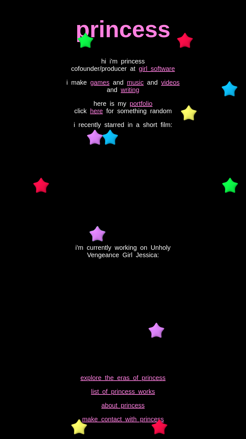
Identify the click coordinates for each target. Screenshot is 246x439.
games (100, 82)
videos (170, 82)
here (96, 110)
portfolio (141, 103)
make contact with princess (123, 419)
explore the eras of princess (123, 377)
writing (130, 89)
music (135, 82)
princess (123, 29)
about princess (122, 405)
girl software (157, 68)
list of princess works (123, 391)
